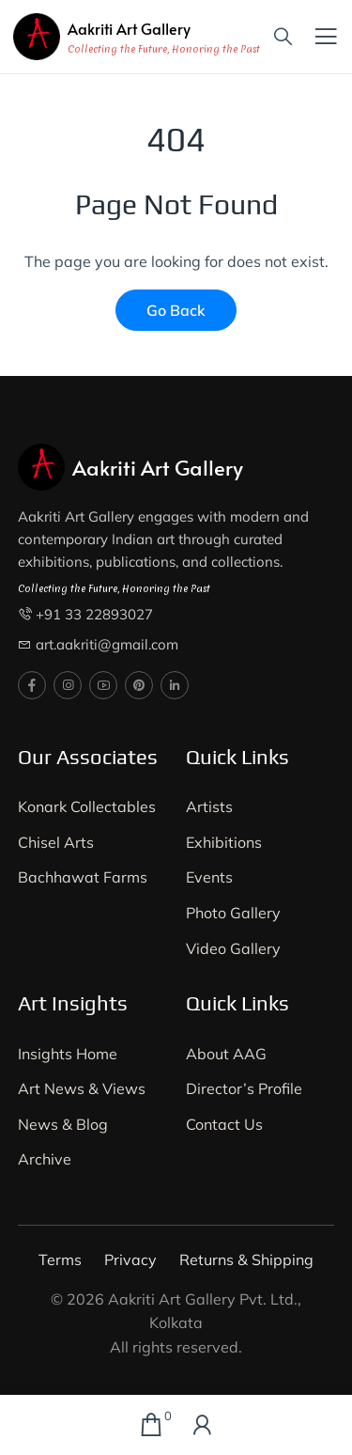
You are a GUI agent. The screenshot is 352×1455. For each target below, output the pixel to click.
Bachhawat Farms (82, 877)
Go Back (176, 310)
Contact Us (224, 1124)
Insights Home (67, 1053)
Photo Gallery (233, 912)
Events (209, 877)
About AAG (226, 1053)
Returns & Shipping (246, 1259)
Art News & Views (81, 1088)
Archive (44, 1159)
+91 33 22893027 (94, 614)
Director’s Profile (244, 1088)
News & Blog (63, 1124)
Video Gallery (233, 948)
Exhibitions (224, 842)
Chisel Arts (56, 842)
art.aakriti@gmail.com (107, 644)
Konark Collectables (87, 806)
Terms (60, 1259)
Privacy (130, 1259)
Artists (209, 806)
